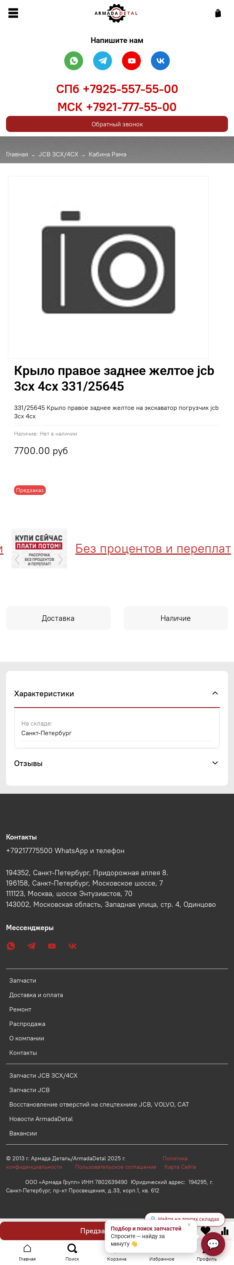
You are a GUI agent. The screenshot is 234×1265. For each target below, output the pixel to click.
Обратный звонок (117, 124)
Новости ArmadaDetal (41, 1119)
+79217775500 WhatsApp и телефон (65, 850)
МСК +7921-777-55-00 (117, 106)
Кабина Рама (107, 154)
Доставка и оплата (36, 995)
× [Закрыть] (189, 1225)
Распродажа (27, 1024)
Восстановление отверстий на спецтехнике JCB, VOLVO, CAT (99, 1104)
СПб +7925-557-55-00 (117, 88)
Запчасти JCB (29, 1090)
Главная (17, 154)
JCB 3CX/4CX (58, 154)
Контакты (23, 1052)
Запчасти (22, 980)
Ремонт (20, 1009)
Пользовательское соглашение (120, 1166)
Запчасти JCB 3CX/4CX (43, 1075)
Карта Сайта (180, 1166)
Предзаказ (98, 1230)
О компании (26, 1038)
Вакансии (23, 1133)
